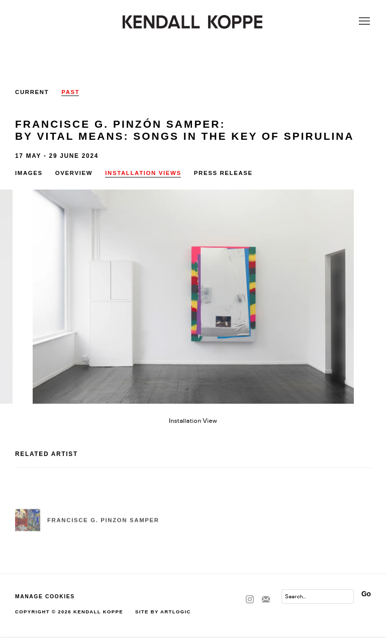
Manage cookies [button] (45, 596)
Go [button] (366, 594)
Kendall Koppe (193, 22)
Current (32, 92)
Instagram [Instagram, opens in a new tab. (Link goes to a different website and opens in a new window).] (249, 599)
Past (70, 92)
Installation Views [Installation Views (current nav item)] (143, 173)
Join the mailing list (265, 599)
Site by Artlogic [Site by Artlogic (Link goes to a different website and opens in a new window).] (163, 611)
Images (29, 173)
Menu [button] (363, 21)
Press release (223, 173)
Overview (73, 173)
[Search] (317, 596)
